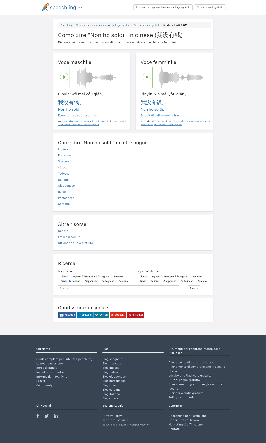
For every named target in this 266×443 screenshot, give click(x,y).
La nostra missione (49, 363)
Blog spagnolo (112, 359)
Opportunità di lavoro (184, 420)
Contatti (174, 429)
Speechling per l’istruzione (188, 416)
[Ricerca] (119, 288)
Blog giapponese (114, 376)
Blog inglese (110, 367)
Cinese (63, 167)
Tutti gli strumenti (181, 397)
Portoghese (66, 198)
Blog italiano (111, 394)
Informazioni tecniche (51, 376)
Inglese (63, 149)
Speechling (67, 25)
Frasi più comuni (69, 237)
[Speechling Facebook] (39, 417)
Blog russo (109, 385)
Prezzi (40, 380)
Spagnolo (64, 161)
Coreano (64, 204)
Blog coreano (111, 389)
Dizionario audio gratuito (209, 7)
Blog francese (112, 363)
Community (44, 385)
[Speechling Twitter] (48, 417)
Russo (62, 191)
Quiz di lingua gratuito (184, 380)
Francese (64, 155)
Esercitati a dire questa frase (78, 115)
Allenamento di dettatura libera (191, 362)
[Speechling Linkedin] (58, 417)
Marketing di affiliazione (186, 424)
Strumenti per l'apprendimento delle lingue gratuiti (163, 7)
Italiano (63, 179)
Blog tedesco (111, 372)
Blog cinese (110, 398)
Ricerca (194, 288)
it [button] (80, 7)
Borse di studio (46, 367)
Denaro (63, 231)
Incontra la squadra (50, 372)
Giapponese (66, 185)
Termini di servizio (115, 420)
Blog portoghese (114, 380)
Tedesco (64, 173)
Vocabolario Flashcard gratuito (190, 375)
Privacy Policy (112, 416)
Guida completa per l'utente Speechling (64, 359)
